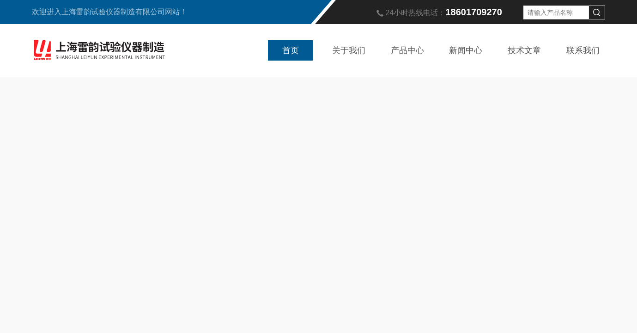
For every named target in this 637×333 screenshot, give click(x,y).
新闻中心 (465, 50)
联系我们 (583, 50)
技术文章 (524, 50)
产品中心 (407, 50)
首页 (290, 50)
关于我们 (348, 50)
